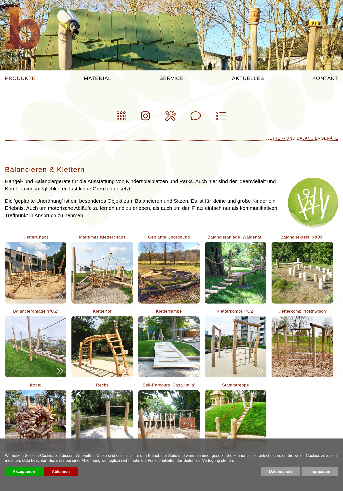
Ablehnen (61, 471)
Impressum (319, 471)
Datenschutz (280, 471)
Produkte (20, 78)
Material (97, 78)
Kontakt (325, 78)
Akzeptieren (24, 471)
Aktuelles (248, 78)
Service (171, 78)
